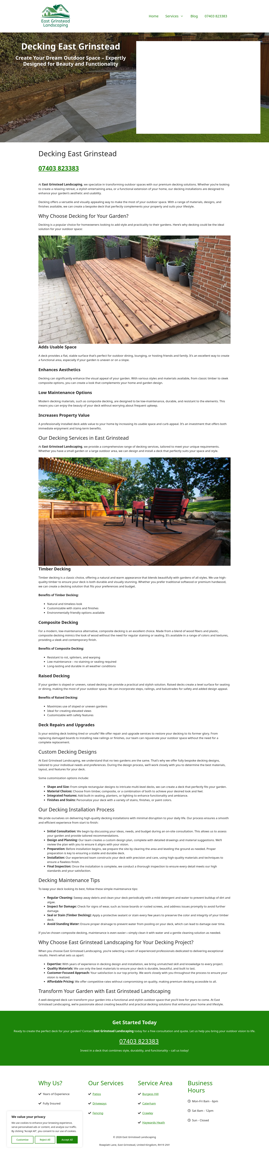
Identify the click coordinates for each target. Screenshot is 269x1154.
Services (176, 16)
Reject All (45, 1139)
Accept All (67, 1139)
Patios (97, 1094)
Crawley (147, 1113)
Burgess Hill (150, 1094)
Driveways (100, 1103)
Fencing (98, 1113)
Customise (22, 1139)
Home (154, 16)
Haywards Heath (153, 1122)
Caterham (149, 1103)
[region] (44, 1129)
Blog (194, 16)
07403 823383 (216, 16)
